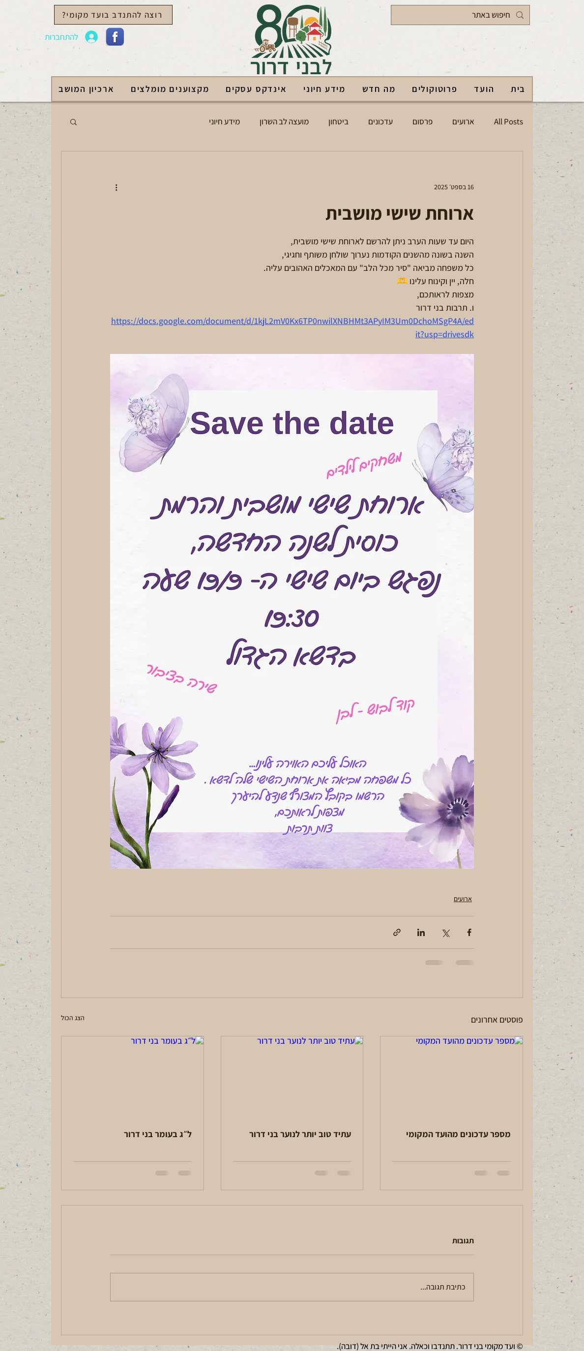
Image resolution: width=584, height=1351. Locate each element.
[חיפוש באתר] (461, 15)
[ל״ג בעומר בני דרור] (132, 1076)
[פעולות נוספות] (116, 187)
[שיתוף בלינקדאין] (421, 932)
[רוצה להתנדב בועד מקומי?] (113, 15)
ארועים (463, 121)
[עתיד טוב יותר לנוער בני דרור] (292, 1076)
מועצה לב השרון (284, 121)
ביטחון (338, 121)
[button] (73, 121)
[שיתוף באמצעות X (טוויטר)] (445, 932)
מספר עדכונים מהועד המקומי (458, 1134)
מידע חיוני (224, 121)
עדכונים (380, 121)
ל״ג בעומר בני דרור (158, 1134)
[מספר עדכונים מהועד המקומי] (451, 1076)
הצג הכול (73, 1017)
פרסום (422, 121)
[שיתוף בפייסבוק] (469, 932)
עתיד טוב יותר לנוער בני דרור (300, 1134)
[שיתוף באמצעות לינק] (397, 932)
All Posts (508, 121)
